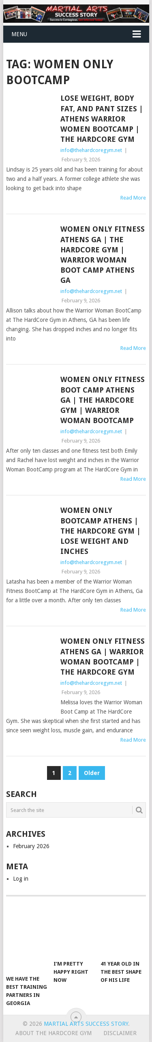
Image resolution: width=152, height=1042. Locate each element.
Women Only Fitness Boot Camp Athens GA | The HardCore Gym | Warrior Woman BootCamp (102, 400)
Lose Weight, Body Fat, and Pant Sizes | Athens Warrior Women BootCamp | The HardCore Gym (101, 118)
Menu (19, 34)
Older (92, 773)
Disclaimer (120, 1033)
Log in (20, 878)
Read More (133, 198)
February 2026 (31, 846)
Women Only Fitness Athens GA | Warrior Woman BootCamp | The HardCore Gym (102, 656)
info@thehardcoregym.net (91, 150)
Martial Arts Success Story (86, 1023)
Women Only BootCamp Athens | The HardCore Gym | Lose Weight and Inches (100, 531)
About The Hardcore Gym (53, 1033)
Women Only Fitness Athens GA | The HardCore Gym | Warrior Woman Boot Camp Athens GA (102, 254)
